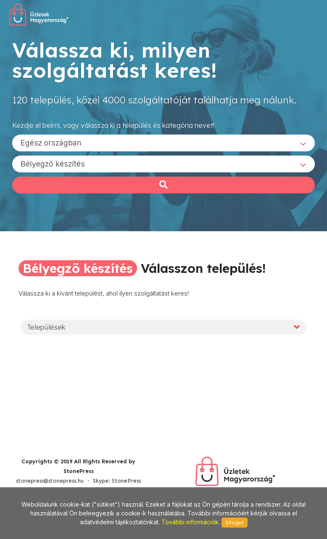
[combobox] (163, 142)
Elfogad (234, 523)
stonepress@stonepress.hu (50, 481)
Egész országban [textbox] (51, 142)
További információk (190, 522)
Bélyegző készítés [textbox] (53, 163)
